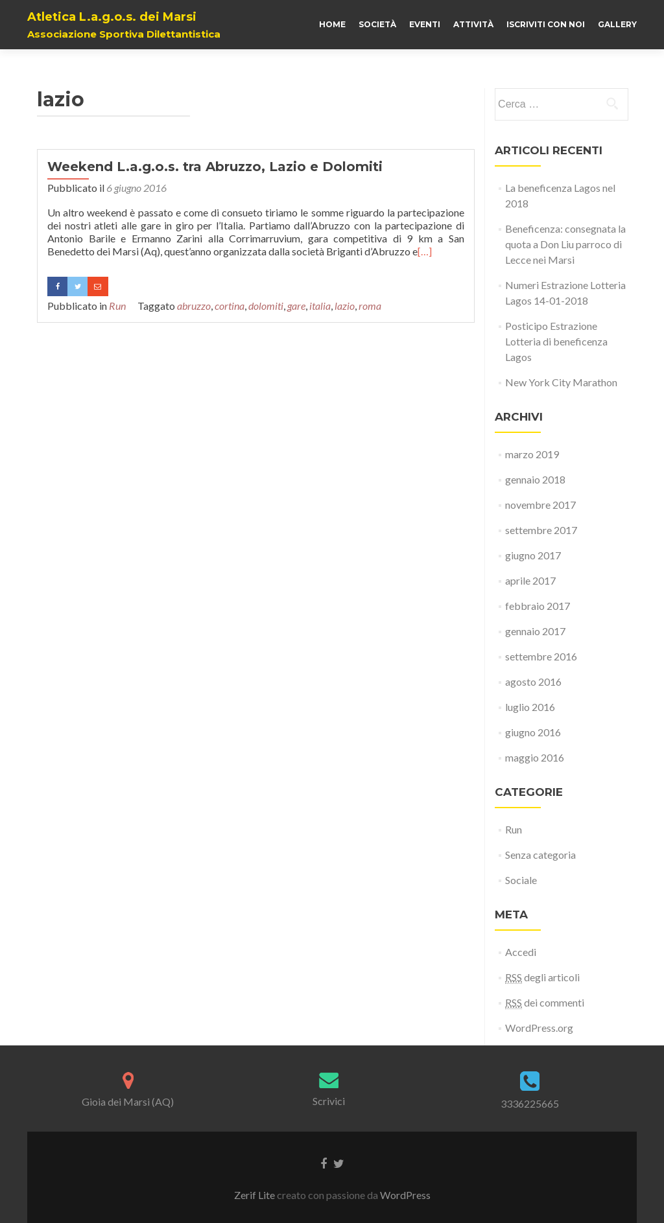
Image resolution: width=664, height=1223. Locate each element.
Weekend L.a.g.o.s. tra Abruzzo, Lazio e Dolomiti (215, 166)
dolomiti (265, 305)
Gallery (617, 24)
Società (377, 24)
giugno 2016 (533, 732)
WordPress (405, 1195)
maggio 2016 (534, 757)
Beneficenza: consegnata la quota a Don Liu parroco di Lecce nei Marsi (565, 244)
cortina (229, 305)
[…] (425, 251)
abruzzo (194, 305)
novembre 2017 (540, 504)
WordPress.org (539, 1027)
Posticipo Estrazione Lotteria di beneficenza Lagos (556, 341)
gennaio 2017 (535, 631)
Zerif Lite (255, 1195)
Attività (473, 24)
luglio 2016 (530, 707)
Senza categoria (540, 854)
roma (370, 305)
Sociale (521, 880)
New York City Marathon (561, 382)
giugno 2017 (533, 555)
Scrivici (329, 1101)
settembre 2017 (541, 530)
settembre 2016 (541, 656)
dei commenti (544, 1002)
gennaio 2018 (535, 479)
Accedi (520, 952)
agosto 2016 (533, 681)
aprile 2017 (530, 580)
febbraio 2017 (537, 606)
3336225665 (530, 1103)
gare (296, 305)
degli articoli (542, 977)
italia (320, 305)
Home (332, 24)
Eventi (424, 24)
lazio (345, 305)
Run (117, 305)
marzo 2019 (532, 454)
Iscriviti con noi (545, 24)
